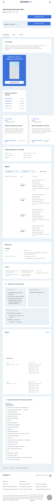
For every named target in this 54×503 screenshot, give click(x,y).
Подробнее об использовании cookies (10, 499)
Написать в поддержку (41, 484)
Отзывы (21, 34)
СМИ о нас (5, 484)
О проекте (5, 481)
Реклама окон (22, 481)
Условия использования (41, 486)
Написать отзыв (39, 23)
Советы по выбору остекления (10, 486)
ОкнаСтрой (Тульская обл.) (10, 141)
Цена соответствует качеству (40, 125)
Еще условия (43, 171)
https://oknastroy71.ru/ (27, 155)
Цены (14, 34)
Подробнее (32, 500)
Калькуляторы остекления (25, 486)
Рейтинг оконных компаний (25, 489)
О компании (6, 34)
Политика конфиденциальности (43, 489)
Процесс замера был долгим (13, 125)
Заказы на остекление (24, 484)
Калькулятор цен (39, 16)
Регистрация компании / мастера (10, 489)
